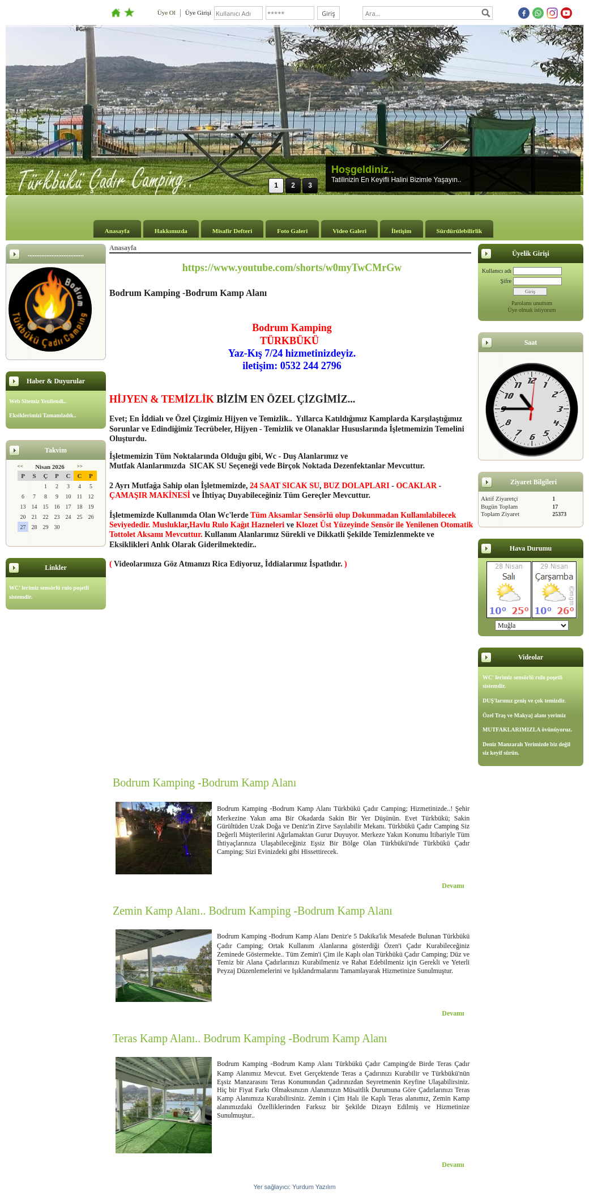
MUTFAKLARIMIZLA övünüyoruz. (527, 729)
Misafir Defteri (232, 230)
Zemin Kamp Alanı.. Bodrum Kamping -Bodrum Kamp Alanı (252, 910)
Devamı (453, 886)
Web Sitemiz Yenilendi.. (37, 401)
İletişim (401, 230)
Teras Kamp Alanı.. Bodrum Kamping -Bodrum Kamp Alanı (250, 1038)
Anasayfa (117, 230)
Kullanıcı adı (496, 271)
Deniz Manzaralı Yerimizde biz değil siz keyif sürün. (526, 748)
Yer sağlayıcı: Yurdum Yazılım (294, 1186)
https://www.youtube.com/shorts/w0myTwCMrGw (292, 267)
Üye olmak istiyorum (532, 310)
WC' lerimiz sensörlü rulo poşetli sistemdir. (49, 592)
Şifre (506, 281)
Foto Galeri (292, 230)
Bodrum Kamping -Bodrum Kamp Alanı (204, 782)
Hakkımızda (171, 230)
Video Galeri (349, 230)
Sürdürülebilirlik (460, 230)
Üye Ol (166, 12)
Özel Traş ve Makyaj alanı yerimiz (524, 715)
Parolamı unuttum (531, 303)
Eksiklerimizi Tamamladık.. (42, 415)
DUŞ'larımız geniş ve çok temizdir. (524, 700)
